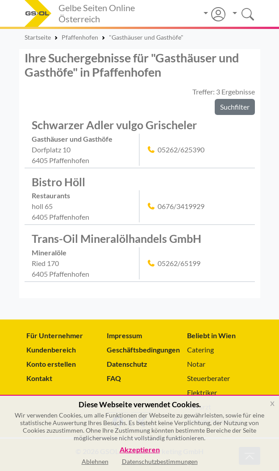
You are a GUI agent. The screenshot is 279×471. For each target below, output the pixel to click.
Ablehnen (95, 461)
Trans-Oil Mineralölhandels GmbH (116, 238)
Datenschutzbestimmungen (160, 461)
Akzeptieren (140, 450)
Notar (196, 364)
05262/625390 (181, 149)
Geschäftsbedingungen (140, 349)
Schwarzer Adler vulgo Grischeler (114, 125)
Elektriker (202, 392)
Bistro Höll (58, 182)
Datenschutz (127, 364)
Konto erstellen (51, 364)
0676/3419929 (181, 206)
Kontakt (39, 378)
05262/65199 (179, 263)
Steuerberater (208, 378)
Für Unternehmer (54, 335)
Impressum (124, 335)
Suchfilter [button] (235, 106)
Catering (200, 349)
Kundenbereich (51, 349)
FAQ (114, 378)
